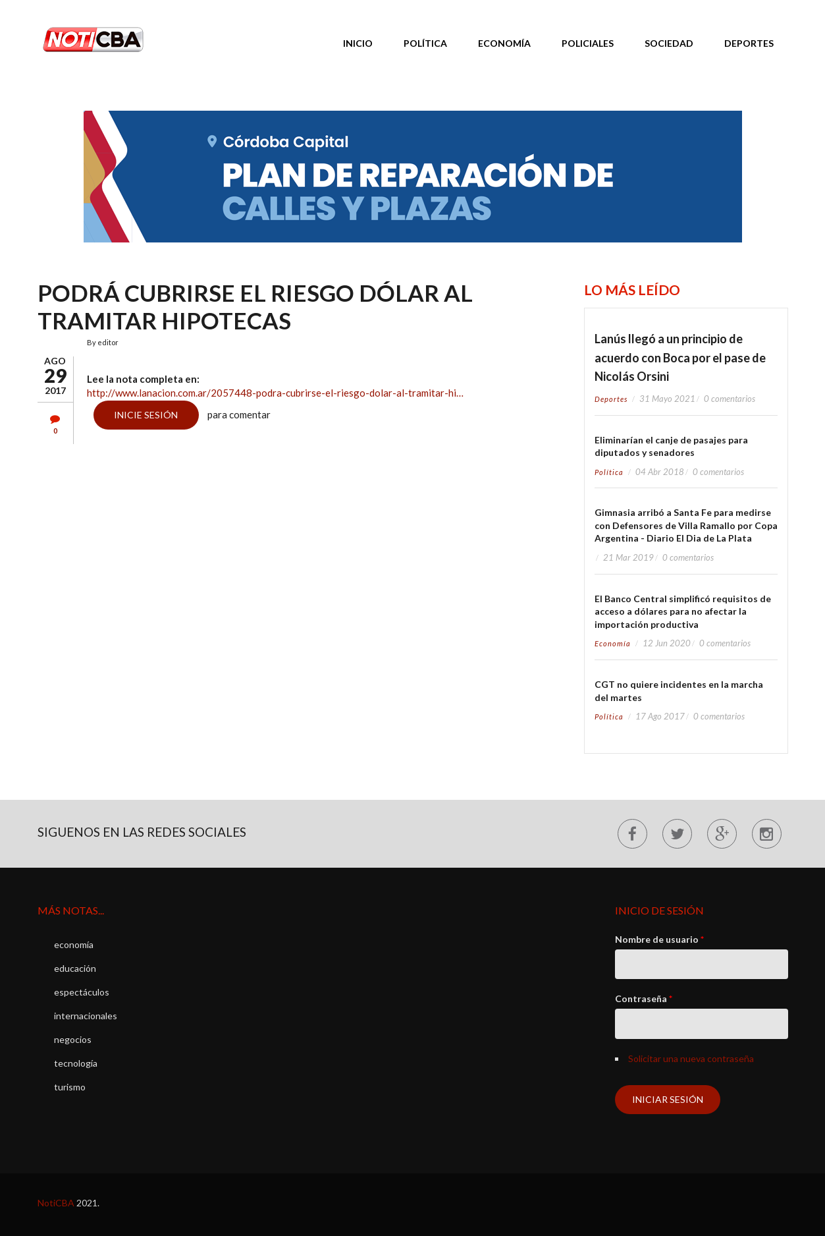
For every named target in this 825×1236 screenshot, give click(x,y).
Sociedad (669, 43)
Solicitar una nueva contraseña (691, 1058)
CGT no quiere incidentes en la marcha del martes (679, 691)
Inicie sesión (146, 414)
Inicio (358, 43)
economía (613, 643)
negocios (73, 1039)
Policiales (588, 43)
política (609, 472)
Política (425, 43)
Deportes (749, 43)
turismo (70, 1086)
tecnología (75, 1063)
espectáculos (81, 991)
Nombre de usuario (659, 939)
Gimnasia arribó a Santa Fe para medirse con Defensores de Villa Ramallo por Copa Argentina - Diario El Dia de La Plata (686, 525)
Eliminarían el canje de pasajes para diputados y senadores (671, 446)
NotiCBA (56, 1202)
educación (75, 968)
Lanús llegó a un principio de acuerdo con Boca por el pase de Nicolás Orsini (680, 357)
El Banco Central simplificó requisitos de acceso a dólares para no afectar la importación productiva (683, 611)
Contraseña (643, 998)
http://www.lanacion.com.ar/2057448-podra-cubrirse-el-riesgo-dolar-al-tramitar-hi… (275, 393)
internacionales (85, 1015)
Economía (504, 43)
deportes (611, 399)
